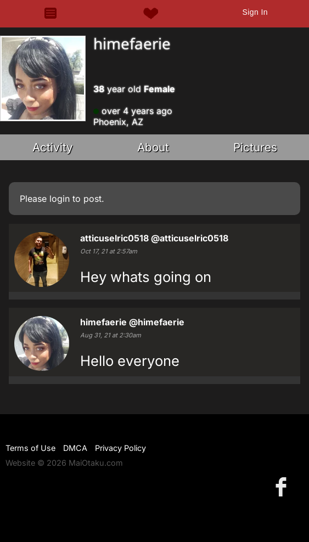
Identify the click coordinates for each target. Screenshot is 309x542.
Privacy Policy (120, 448)
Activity (52, 147)
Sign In (254, 12)
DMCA (75, 448)
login (59, 198)
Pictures (255, 147)
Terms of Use (30, 448)
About (153, 147)
